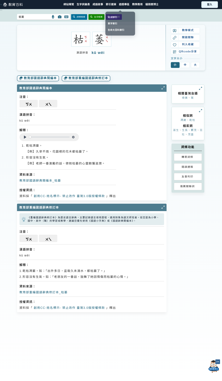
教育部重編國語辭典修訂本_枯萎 (43, 292)
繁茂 (194, 130)
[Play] (25, 137)
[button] (111, 4)
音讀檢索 (114, 17)
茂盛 (191, 134)
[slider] (49, 137)
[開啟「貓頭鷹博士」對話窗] (214, 366)
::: (1, 4)
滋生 (176, 130)
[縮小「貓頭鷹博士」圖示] (217, 361)
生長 (185, 130)
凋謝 (183, 120)
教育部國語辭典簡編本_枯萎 (40, 180)
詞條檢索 (79, 17)
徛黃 (185, 97)
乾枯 (192, 120)
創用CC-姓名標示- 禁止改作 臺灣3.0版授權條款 (69, 196)
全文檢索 (96, 17)
